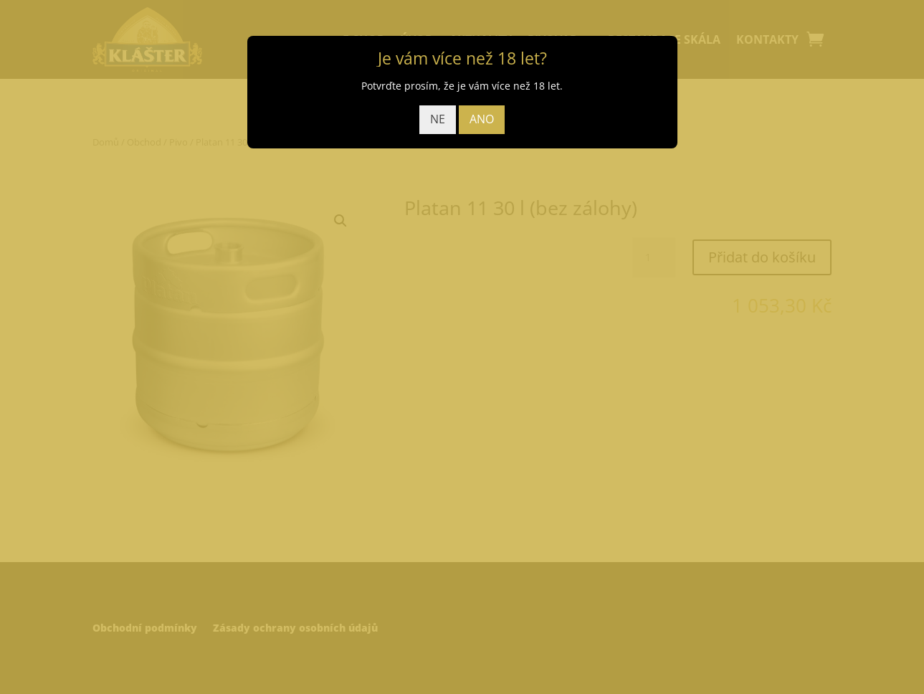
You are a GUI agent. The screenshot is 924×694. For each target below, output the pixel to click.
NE (437, 119)
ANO (482, 119)
